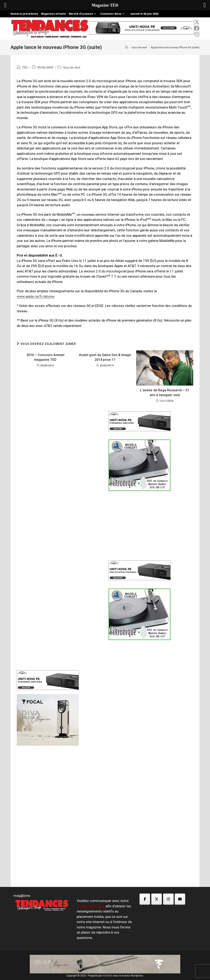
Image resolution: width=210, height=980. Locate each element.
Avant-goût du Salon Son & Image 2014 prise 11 (105, 357)
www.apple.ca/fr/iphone (35, 296)
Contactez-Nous (112, 13)
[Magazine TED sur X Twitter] (156, 899)
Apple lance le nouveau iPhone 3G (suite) (175, 47)
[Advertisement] (59, 475)
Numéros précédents (24, 13)
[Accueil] (126, 47)
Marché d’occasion (83, 13)
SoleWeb (107, 975)
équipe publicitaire (91, 906)
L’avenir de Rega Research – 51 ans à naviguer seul (164, 392)
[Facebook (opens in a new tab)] (196, 28)
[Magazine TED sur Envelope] (180, 899)
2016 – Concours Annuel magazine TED (45, 357)
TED (24, 67)
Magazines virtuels (53, 13)
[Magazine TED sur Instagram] (168, 899)
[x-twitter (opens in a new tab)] (196, 22)
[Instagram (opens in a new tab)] (196, 34)
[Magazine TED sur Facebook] (145, 899)
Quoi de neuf (71, 67)
